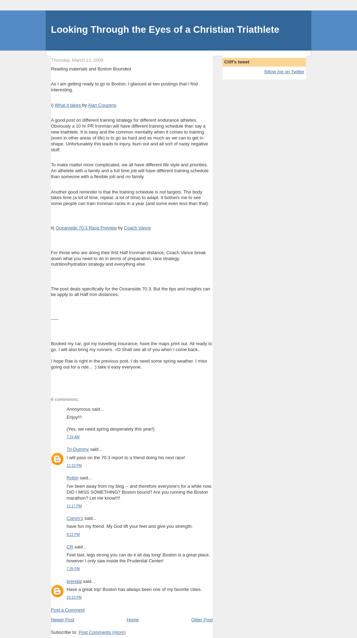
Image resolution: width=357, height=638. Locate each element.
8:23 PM (73, 535)
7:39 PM (73, 569)
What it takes (68, 105)
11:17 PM (74, 506)
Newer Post (62, 619)
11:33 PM (74, 466)
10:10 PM (74, 597)
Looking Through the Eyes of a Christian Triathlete (165, 29)
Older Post (202, 619)
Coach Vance (137, 227)
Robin (72, 477)
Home (133, 619)
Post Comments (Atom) (102, 632)
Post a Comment (68, 610)
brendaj (74, 581)
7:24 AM (73, 437)
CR (70, 546)
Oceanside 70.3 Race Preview (86, 227)
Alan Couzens (102, 105)
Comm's (75, 518)
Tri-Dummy (78, 449)
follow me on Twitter (284, 71)
